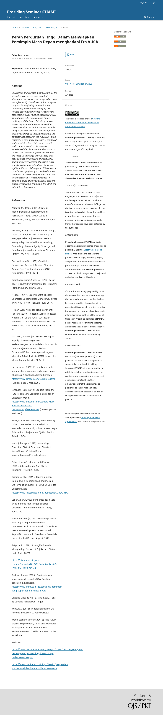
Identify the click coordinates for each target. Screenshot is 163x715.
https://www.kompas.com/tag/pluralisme (33, 378)
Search (149, 17)
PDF (72, 54)
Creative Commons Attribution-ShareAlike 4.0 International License (82, 122)
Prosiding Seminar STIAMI (31, 11)
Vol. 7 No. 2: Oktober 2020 (45, 27)
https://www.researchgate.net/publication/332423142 (40, 492)
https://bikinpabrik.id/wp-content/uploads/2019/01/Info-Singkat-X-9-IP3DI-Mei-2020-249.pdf (34, 564)
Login (153, 2)
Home (15, 27)
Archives (24, 17)
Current (11, 17)
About (37, 17)
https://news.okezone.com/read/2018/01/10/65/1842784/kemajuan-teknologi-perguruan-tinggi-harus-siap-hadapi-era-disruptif (47, 653)
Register (143, 2)
